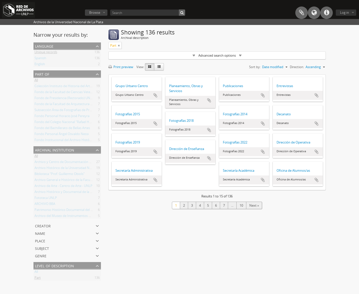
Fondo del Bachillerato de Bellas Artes (62, 129)
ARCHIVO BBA (44, 204)
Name (40, 233)
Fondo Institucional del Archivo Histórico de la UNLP (73, 141)
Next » (254, 205)
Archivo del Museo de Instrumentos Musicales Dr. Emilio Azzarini (82, 216)
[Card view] (149, 67)
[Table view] (159, 67)
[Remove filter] (119, 45)
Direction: (297, 67)
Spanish (40, 59)
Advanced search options (217, 55)
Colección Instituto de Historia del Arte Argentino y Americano (80, 87)
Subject (42, 248)
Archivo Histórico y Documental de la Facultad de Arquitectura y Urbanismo (90, 192)
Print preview (120, 67)
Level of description (54, 265)
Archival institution (54, 149)
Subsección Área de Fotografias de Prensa (65, 111)
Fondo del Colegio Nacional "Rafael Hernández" (69, 123)
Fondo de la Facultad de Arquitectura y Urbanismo (71, 105)
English (39, 65)
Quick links (326, 12)
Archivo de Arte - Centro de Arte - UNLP (63, 186)
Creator (43, 225)
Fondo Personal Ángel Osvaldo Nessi (61, 135)
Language (314, 12)
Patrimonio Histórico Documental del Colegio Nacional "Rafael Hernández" (89, 210)
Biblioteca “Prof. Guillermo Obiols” (59, 174)
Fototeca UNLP (45, 198)
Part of (42, 73)
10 (241, 205)
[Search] (147, 12)
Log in (344, 12)
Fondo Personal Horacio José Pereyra (61, 117)
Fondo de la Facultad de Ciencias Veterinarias (67, 93)
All (36, 81)
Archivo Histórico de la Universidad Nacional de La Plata (75, 168)
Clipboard (301, 12)
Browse (94, 12)
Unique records (45, 53)
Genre (40, 255)
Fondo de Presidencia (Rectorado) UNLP (64, 99)
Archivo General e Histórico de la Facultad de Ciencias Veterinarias (83, 180)
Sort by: (255, 67)
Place (40, 240)
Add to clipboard (155, 95)
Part (37, 278)
